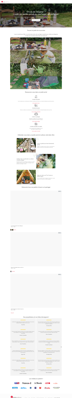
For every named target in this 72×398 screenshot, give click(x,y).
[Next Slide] (61, 347)
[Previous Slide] (11, 347)
